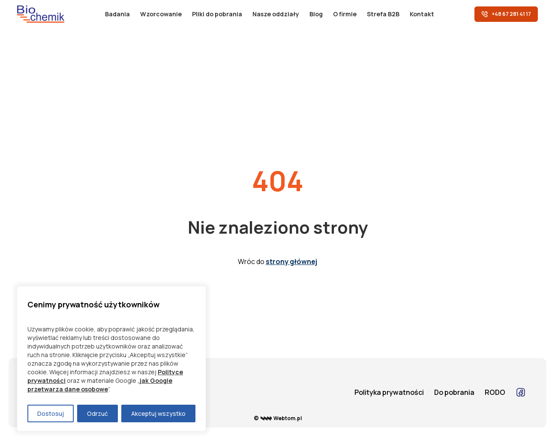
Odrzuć (97, 413)
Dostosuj (50, 413)
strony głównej (291, 261)
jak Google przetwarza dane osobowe (99, 384)
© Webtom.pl (278, 418)
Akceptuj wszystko (158, 413)
